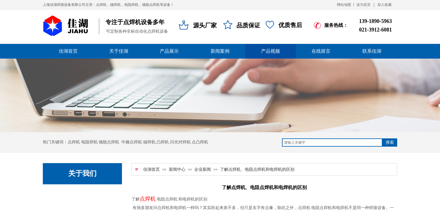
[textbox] (332, 142)
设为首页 (363, 5)
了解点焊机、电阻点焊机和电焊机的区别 (257, 169)
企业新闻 (202, 169)
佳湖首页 (151, 169)
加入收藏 (384, 5)
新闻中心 (177, 169)
